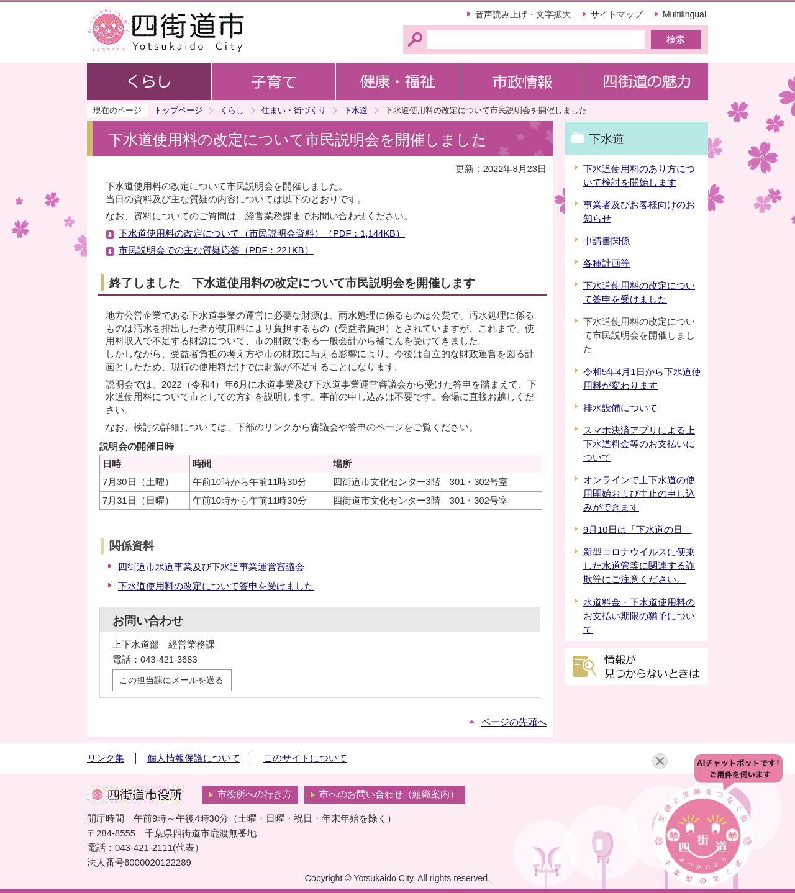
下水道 (355, 110)
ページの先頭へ (514, 722)
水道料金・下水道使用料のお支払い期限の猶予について (639, 616)
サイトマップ (617, 14)
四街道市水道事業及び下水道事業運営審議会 (211, 567)
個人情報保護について (193, 758)
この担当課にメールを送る (171, 680)
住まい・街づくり (293, 110)
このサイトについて (305, 758)
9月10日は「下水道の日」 (637, 530)
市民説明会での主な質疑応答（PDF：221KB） (216, 250)
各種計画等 (606, 263)
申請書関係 (606, 241)
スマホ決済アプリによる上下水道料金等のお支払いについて (639, 444)
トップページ (178, 110)
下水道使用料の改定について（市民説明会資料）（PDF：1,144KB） (262, 233)
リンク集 (105, 758)
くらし (232, 110)
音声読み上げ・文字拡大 (523, 14)
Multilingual (684, 14)
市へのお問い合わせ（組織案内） (389, 794)
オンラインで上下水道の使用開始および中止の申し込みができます (639, 493)
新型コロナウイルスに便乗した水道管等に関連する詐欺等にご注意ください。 (639, 565)
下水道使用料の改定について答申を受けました (216, 586)
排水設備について (620, 408)
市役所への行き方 (254, 794)
